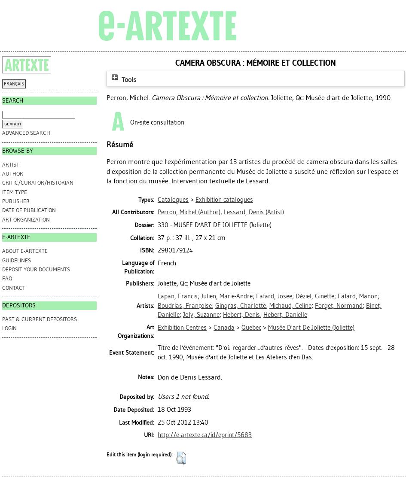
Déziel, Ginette (315, 296)
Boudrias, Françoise (185, 306)
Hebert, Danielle (285, 315)
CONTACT (13, 288)
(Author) (189, 212)
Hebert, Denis (241, 315)
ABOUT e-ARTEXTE (25, 251)
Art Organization (26, 219)
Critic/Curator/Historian (37, 182)
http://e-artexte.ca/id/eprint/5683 (205, 435)
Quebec (251, 327)
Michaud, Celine (290, 306)
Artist (10, 164)
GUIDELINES (16, 260)
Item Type (14, 192)
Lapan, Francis (178, 296)
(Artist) (254, 212)
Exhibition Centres (182, 327)
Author (12, 173)
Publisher (16, 201)
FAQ (7, 278)
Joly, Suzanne (201, 315)
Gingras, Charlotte (240, 306)
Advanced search (26, 133)
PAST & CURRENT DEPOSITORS (39, 319)
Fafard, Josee (274, 296)
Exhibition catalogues (224, 200)
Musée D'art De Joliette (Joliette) (311, 327)
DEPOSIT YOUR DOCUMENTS (36, 269)
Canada (224, 327)
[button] (181, 458)
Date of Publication (29, 210)
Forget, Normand (339, 306)
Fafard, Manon (358, 296)
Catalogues (173, 200)
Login (9, 328)
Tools (123, 80)
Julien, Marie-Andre (227, 296)
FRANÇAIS (14, 84)
